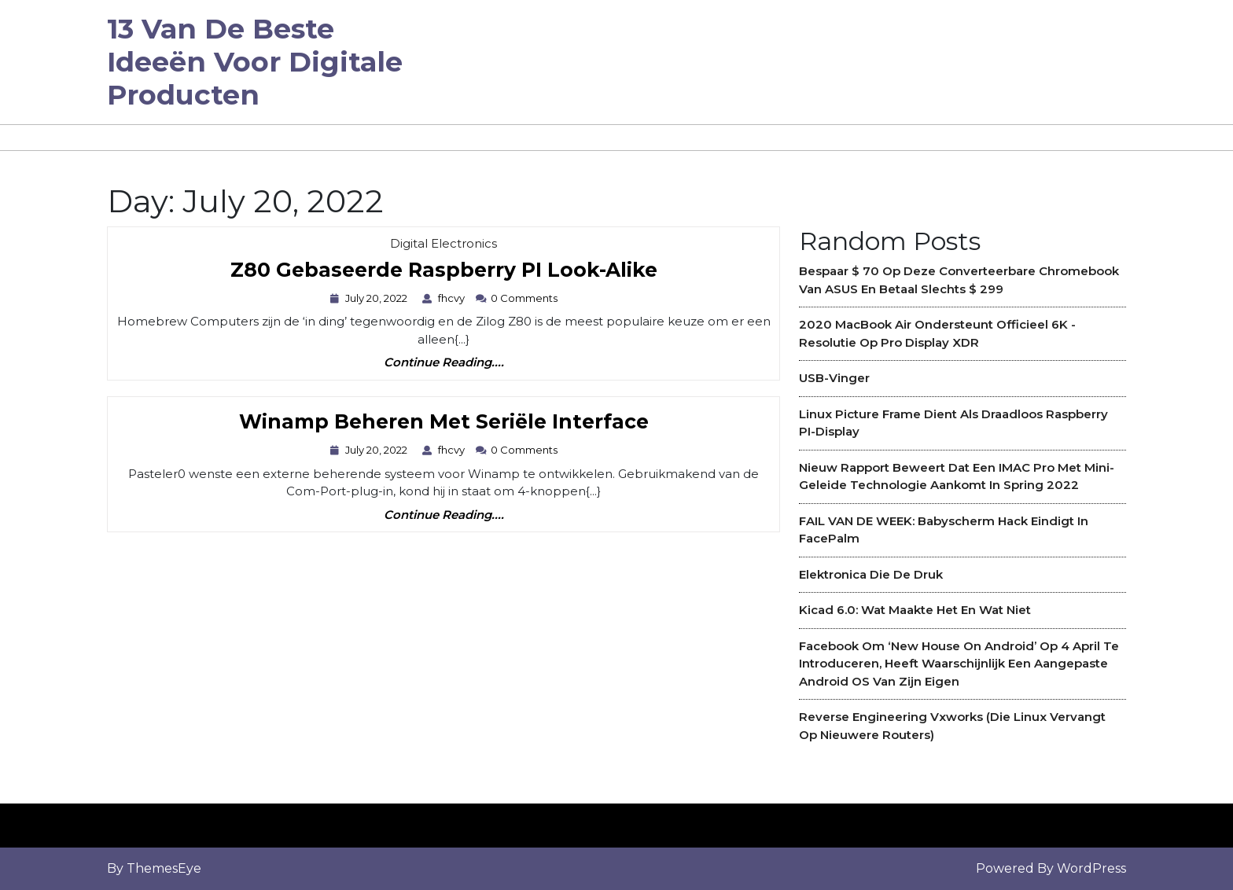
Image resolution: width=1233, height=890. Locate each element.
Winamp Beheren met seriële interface (444, 422)
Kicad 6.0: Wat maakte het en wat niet (915, 609)
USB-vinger (834, 377)
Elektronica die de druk (871, 574)
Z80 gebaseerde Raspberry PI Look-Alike (443, 270)
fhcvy (453, 298)
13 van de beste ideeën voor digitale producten (255, 62)
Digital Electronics (443, 243)
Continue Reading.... (444, 363)
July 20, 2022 (378, 298)
